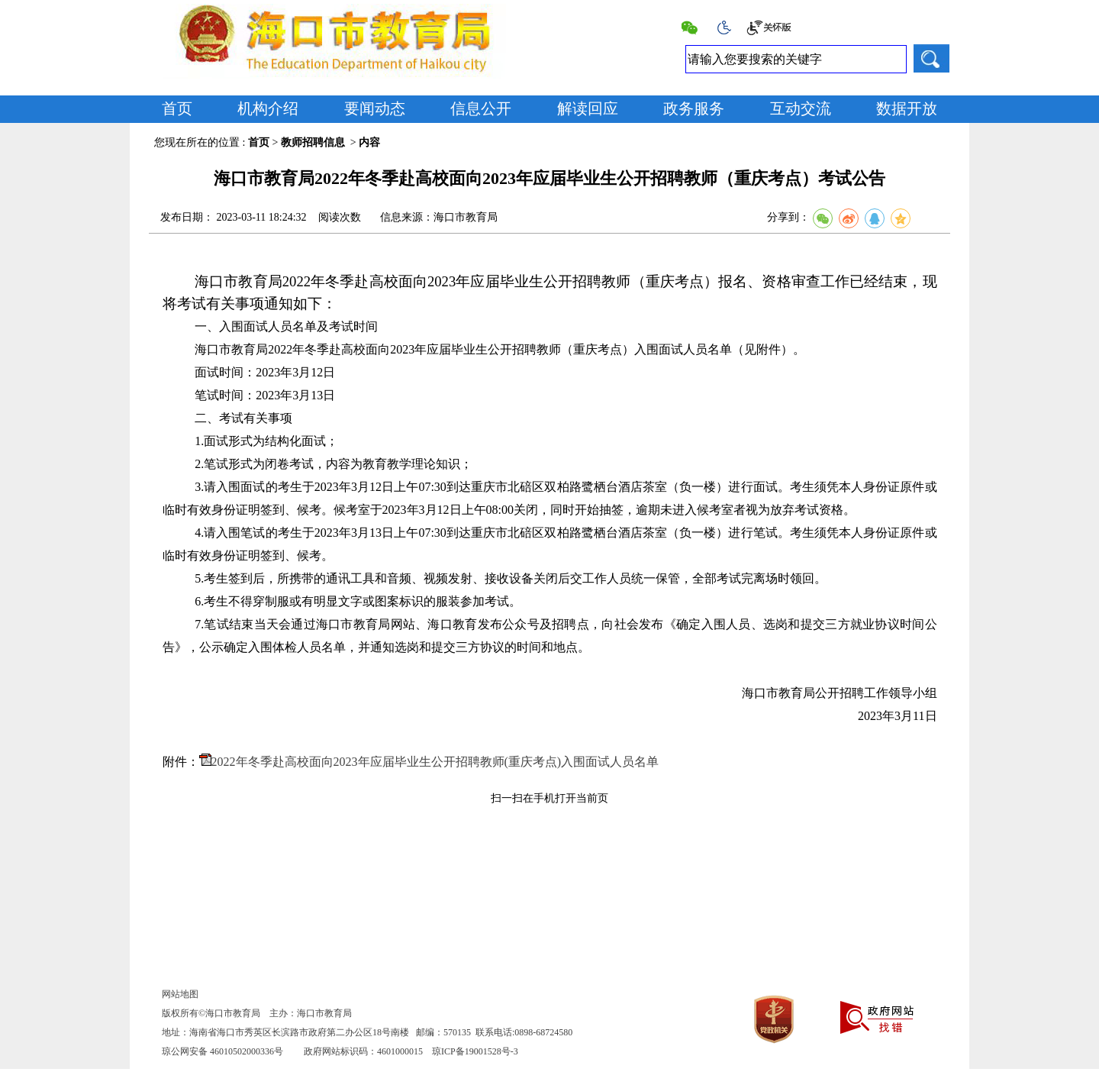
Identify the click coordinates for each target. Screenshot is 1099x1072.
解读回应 (587, 108)
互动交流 (800, 108)
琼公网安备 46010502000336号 (222, 1051)
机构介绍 (267, 108)
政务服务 (693, 108)
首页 (177, 108)
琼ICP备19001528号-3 (475, 1051)
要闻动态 (374, 108)
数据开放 (906, 108)
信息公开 (480, 108)
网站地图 (180, 994)
